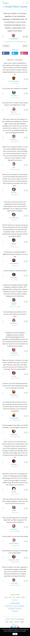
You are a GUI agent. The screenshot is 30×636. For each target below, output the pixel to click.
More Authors (15, 611)
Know (17, 246)
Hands (12, 97)
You (17, 325)
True (17, 220)
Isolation (18, 420)
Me (14, 597)
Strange (12, 562)
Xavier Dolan (8, 606)
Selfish (17, 397)
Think (18, 141)
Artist (18, 466)
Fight (15, 265)
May (15, 220)
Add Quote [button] (16, 621)
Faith (16, 378)
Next (24, 46)
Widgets (22, 621)
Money (13, 279)
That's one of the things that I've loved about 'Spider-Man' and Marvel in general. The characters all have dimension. (15, 520)
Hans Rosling (12, 608)
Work (6, 597)
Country (14, 141)
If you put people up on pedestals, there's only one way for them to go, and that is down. (15, 314)
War (10, 114)
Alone (15, 194)
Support (8, 41)
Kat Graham (21, 606)
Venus (17, 512)
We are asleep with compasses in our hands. (15, 88)
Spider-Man (18, 531)
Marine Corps (17, 114)
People (12, 194)
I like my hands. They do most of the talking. (15, 536)
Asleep (17, 97)
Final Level (22, 619)
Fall (18, 378)
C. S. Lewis (15, 606)
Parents (17, 494)
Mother (16, 169)
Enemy (18, 355)
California (11, 306)
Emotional (12, 41)
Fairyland (18, 562)
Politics (16, 279)
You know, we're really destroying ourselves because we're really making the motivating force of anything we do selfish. (15, 386)
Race (15, 512)
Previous (6, 46)
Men (13, 220)
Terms (7, 621)
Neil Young (18, 608)
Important (12, 169)
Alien (15, 306)
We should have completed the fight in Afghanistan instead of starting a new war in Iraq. (15, 254)
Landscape (14, 420)
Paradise (18, 436)
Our (15, 97)
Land (11, 420)
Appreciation (23, 41)
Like (12, 545)
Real (17, 83)
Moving (14, 466)
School (14, 494)
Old (14, 562)
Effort (15, 355)
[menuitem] (7, 622)
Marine (13, 114)
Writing (14, 83)
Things (11, 531)
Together (13, 378)
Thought (14, 436)
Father (18, 597)
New (17, 265)
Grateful (23, 597)
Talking (17, 545)
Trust (18, 194)
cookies (9, 629)
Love (5, 41)
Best (11, 436)
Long (12, 141)
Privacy (11, 621)
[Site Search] (23, 3)
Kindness (18, 41)
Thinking (12, 355)
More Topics (15, 599)
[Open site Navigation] (27, 3)
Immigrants (18, 306)
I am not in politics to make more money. (15, 270)
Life (12, 83)
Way (19, 169)
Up (15, 325)
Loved (14, 531)
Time (10, 597)
